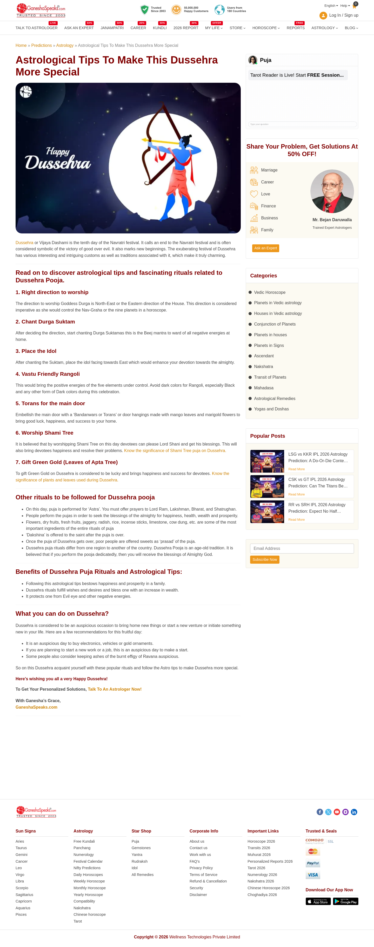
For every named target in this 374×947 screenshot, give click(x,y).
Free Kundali (84, 841)
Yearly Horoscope (88, 895)
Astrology (65, 45)
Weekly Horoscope (89, 881)
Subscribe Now (264, 559)
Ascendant (264, 356)
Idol (135, 868)
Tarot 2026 (256, 868)
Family (261, 230)
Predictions (41, 45)
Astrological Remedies (274, 398)
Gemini (22, 855)
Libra (20, 881)
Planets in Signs (269, 345)
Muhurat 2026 (259, 855)
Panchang (82, 848)
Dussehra (24, 242)
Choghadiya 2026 (262, 895)
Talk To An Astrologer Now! (115, 689)
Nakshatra (263, 366)
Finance (263, 206)
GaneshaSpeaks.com (36, 707)
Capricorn (24, 901)
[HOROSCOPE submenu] (279, 28)
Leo (19, 868)
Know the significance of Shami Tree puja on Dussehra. (175, 450)
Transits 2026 (259, 848)
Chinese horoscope (90, 914)
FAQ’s (195, 861)
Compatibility (84, 901)
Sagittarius (24, 895)
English (329, 6)
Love (260, 194)
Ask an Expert (265, 248)
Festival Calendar (88, 861)
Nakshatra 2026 (261, 881)
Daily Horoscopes (88, 875)
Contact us (199, 848)
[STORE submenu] (244, 28)
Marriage (263, 170)
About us (197, 841)
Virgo (20, 875)
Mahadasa (263, 388)
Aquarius (23, 908)
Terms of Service (203, 875)
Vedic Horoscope (269, 292)
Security (196, 888)
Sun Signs (26, 831)
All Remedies (143, 875)
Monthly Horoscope (90, 888)
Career (262, 182)
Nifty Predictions (87, 868)
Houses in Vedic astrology (278, 313)
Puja (135, 841)
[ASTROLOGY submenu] (337, 28)
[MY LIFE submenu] (222, 28)
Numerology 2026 (262, 875)
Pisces (21, 914)
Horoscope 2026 (261, 841)
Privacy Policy (201, 868)
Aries (20, 841)
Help (343, 6)
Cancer (22, 861)
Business (264, 218)
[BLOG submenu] (357, 28)
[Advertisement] (187, 762)
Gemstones (141, 848)
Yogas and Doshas (271, 409)
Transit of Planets (270, 377)
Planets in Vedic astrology (278, 303)
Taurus (21, 848)
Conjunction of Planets (275, 324)
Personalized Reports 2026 (270, 861)
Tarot (78, 921)
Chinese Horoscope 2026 (269, 888)
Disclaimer (198, 895)
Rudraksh (140, 861)
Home (21, 45)
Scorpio (22, 888)
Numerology (84, 855)
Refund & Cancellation (208, 881)
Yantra (137, 855)
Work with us (200, 855)
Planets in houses (270, 335)
